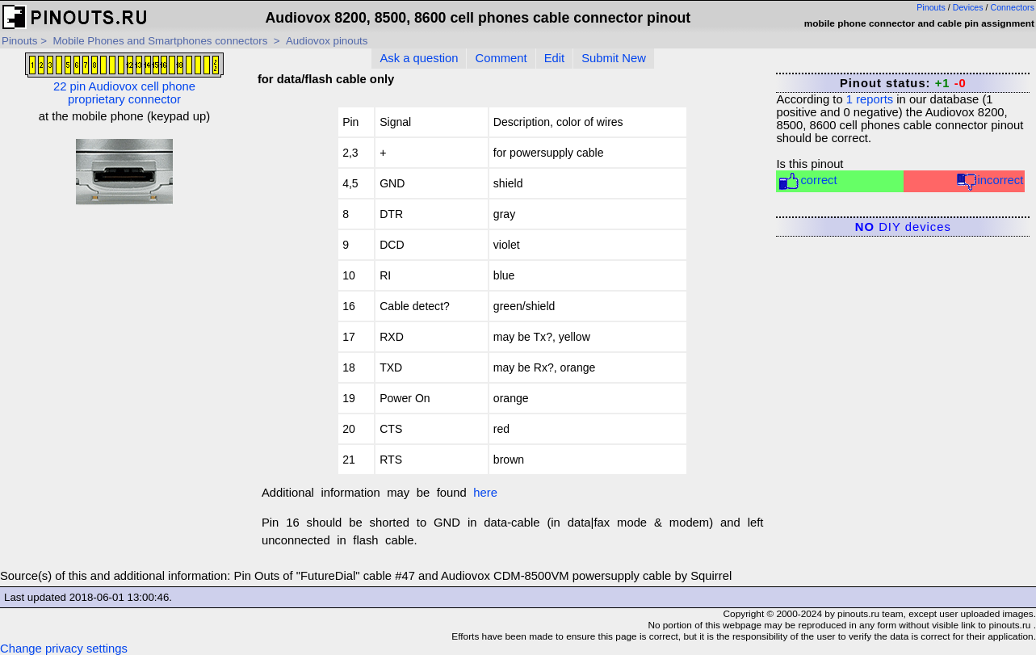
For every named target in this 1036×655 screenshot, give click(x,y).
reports (869, 99)
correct (807, 181)
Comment (500, 58)
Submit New (613, 58)
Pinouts (931, 7)
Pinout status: (903, 83)
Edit (554, 58)
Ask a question (419, 58)
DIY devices (903, 226)
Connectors (1013, 7)
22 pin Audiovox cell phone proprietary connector (124, 79)
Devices (968, 7)
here (485, 492)
